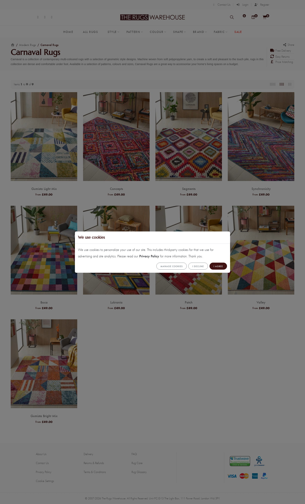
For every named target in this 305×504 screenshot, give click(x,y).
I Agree (218, 266)
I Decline (198, 266)
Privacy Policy (149, 255)
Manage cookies (171, 266)
